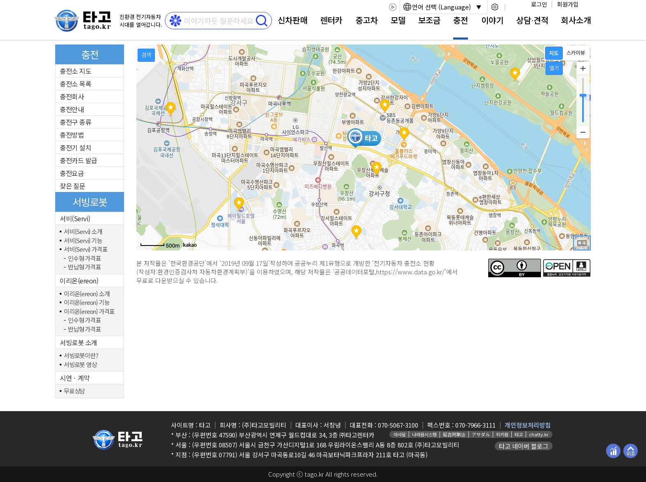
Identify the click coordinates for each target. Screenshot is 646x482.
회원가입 (567, 4)
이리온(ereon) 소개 (86, 293)
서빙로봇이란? (81, 355)
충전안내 (72, 109)
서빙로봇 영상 (80, 364)
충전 (460, 20)
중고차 (367, 20)
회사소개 (576, 20)
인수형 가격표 (84, 258)
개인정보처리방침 (528, 425)
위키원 (502, 434)
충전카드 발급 (78, 160)
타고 (519, 434)
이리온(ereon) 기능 (86, 302)
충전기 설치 (75, 147)
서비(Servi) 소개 (83, 231)
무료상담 (74, 391)
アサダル (481, 434)
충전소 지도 (75, 71)
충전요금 (72, 173)
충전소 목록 (75, 84)
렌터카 (331, 20)
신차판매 (292, 20)
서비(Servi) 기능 (83, 240)
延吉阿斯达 (454, 434)
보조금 (429, 20)
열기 (554, 68)
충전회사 (72, 96)
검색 (146, 54)
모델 (398, 20)
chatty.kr (538, 434)
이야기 (492, 20)
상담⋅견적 (532, 20)
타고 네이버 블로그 (523, 446)
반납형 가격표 (84, 267)
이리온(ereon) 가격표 (89, 311)
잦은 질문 (72, 186)
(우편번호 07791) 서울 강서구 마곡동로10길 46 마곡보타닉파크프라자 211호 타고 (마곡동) (310, 454)
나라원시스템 (424, 434)
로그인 (539, 4)
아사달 (399, 434)
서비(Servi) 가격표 (85, 249)
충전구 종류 (75, 122)
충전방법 (72, 135)
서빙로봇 (90, 201)
